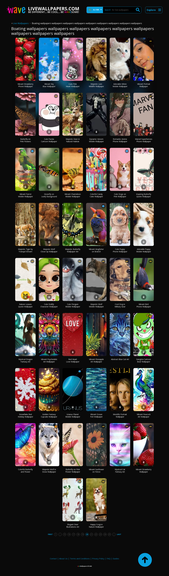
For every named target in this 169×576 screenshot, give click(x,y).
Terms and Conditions (80, 558)
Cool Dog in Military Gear (120, 305)
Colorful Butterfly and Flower (25, 470)
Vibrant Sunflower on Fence (96, 470)
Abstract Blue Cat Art (120, 359)
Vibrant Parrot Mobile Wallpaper (25, 195)
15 (64, 534)
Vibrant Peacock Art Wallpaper (144, 415)
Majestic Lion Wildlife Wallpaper (96, 85)
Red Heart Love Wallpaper (72, 360)
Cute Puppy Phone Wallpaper (120, 250)
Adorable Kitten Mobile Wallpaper (120, 85)
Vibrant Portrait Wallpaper (143, 85)
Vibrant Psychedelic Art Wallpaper (49, 360)
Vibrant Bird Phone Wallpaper (143, 305)
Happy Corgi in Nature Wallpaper (96, 525)
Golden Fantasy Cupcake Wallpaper (49, 415)
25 (109, 534)
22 (96, 534)
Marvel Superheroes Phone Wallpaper (143, 140)
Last (119, 534)
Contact (53, 558)
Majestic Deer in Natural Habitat (73, 140)
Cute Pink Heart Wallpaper (73, 85)
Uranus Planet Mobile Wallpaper (72, 415)
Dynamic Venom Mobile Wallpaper (96, 140)
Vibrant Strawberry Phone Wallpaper (25, 85)
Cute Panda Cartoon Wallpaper (49, 140)
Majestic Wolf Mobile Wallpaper (96, 305)
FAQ (109, 558)
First (50, 534)
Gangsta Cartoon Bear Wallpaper (143, 360)
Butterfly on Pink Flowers (25, 140)
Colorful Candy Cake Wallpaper (96, 195)
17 (73, 534)
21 (91, 534)
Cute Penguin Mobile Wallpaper (72, 305)
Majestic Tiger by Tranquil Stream (25, 250)
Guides (116, 558)
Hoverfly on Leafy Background (49, 195)
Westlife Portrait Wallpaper (120, 415)
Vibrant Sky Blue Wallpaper (49, 85)
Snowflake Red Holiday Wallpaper (25, 415)
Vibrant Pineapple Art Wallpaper (96, 360)
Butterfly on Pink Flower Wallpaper (72, 470)
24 (105, 534)
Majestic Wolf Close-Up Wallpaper (49, 250)
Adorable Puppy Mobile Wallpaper (143, 250)
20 (87, 534)
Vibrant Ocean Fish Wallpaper (96, 415)
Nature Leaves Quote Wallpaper (25, 305)
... (60, 534)
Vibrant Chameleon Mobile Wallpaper (73, 195)
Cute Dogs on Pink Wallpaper (120, 195)
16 (69, 534)
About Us (63, 558)
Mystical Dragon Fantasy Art (25, 360)
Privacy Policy (98, 558)
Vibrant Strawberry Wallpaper (143, 470)
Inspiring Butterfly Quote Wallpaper (143, 195)
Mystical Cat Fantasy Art (120, 470)
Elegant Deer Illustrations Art (72, 525)
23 (100, 534)
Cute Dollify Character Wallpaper (49, 305)
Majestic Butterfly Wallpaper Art (72, 250)
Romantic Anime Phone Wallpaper (120, 140)
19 (82, 534)
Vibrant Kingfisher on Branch (96, 250)
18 (78, 534)
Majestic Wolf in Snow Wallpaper (49, 470)
